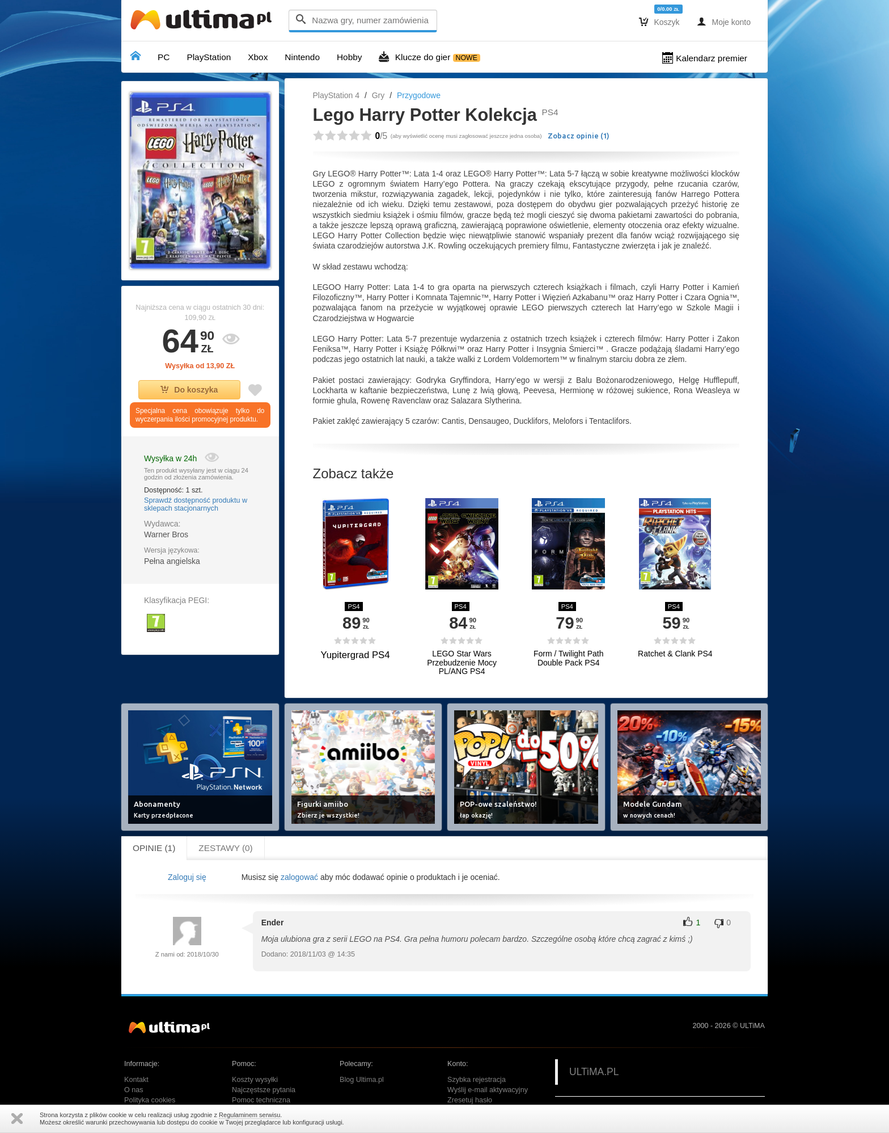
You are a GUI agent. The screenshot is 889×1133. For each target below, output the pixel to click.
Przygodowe (419, 95)
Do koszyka (189, 389)
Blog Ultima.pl (362, 1080)
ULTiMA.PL (594, 1071)
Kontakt (136, 1080)
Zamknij (17, 1118)
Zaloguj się (187, 877)
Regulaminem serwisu (249, 1114)
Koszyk (659, 21)
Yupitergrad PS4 (355, 655)
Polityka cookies (149, 1100)
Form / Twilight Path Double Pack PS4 (568, 658)
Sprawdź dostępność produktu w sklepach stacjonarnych (195, 504)
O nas (133, 1090)
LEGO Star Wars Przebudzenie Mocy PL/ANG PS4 (462, 663)
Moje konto (724, 21)
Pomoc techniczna (261, 1100)
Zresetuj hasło (469, 1100)
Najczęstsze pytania (263, 1090)
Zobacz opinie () (578, 136)
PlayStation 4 (336, 95)
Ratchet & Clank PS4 (675, 654)
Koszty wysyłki (255, 1080)
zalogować (299, 877)
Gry (378, 95)
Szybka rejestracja (476, 1080)
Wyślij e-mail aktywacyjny (487, 1090)
